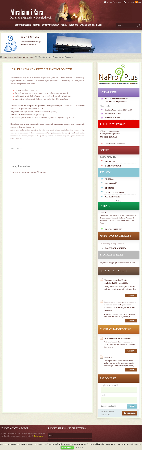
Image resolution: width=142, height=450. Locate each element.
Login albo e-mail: (119, 388)
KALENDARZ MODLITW (115, 248)
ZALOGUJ (129, 2)
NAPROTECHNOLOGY (114, 192)
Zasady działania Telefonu (115, 144)
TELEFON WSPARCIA (113, 123)
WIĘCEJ (131, 295)
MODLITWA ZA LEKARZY (115, 235)
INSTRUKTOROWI (113, 166)
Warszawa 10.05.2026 (113, 114)
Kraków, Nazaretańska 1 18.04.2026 (118, 110)
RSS (138, 3)
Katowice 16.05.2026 (113, 118)
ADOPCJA (109, 179)
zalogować (22, 172)
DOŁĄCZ (118, 2)
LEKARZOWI (110, 161)
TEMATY (36, 25)
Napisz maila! (38, 436)
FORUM (64, 25)
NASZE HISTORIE (87, 25)
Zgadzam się (67, 447)
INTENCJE (73, 25)
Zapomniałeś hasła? (108, 406)
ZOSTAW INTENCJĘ (113, 229)
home (4, 57)
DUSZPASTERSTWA (50, 25)
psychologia (15, 57)
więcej (118, 200)
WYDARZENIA (109, 92)
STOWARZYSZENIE (23, 25)
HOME (108, 2)
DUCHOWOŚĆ (111, 183)
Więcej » (79, 447)
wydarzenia (27, 57)
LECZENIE (109, 188)
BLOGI (99, 25)
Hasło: (119, 398)
